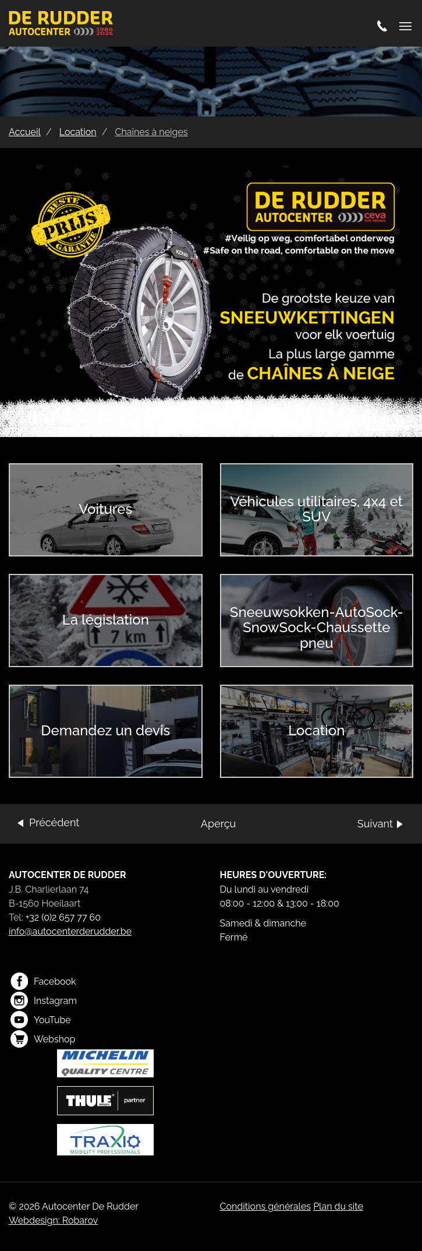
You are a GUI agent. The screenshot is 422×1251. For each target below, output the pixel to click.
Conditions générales (265, 1206)
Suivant (375, 823)
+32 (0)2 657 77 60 (63, 917)
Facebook (43, 981)
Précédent (54, 822)
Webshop (42, 1039)
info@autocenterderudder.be (70, 931)
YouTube (40, 1019)
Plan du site (338, 1206)
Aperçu (218, 823)
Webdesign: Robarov (53, 1220)
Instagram (43, 1000)
